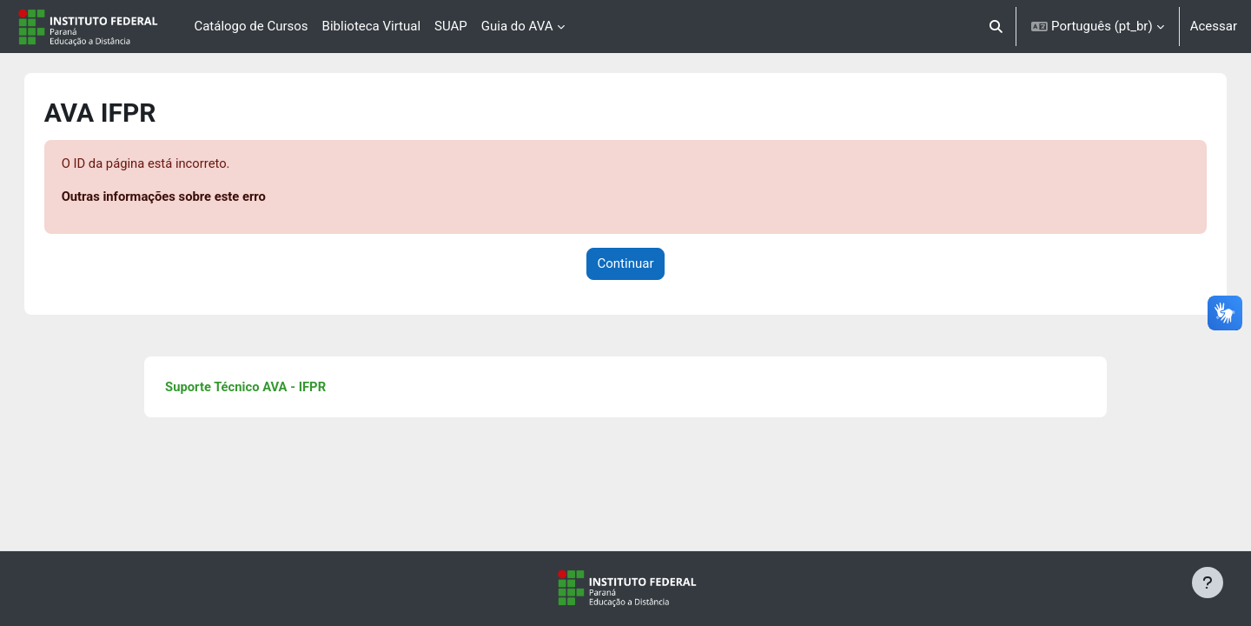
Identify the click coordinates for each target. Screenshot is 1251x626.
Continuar (626, 264)
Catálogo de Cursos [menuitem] (251, 26)
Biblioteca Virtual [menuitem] (371, 26)
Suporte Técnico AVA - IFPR (260, 388)
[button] (997, 26)
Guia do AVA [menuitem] (517, 26)
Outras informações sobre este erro (183, 197)
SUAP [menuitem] (450, 26)
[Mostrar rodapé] (1207, 582)
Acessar (1213, 26)
